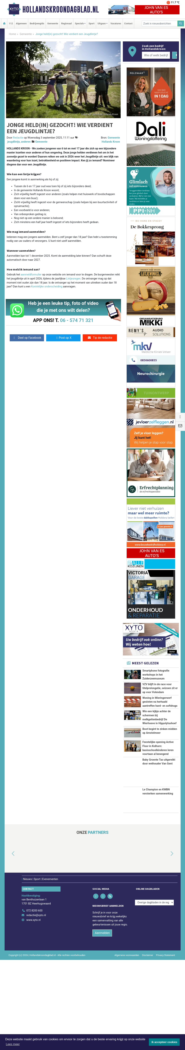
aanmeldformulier (31, 274)
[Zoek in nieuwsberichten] (160, 23)
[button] (9, 944)
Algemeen (21, 23)
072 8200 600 (34, 1000)
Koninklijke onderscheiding (46, 286)
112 (11, 23)
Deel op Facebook (26, 337)
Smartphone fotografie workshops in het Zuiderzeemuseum (155, 674)
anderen (26, 141)
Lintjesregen (73, 278)
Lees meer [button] (13, 1044)
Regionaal (66, 23)
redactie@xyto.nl (36, 1005)
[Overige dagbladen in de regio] (154, 992)
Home (12, 34)
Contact (128, 23)
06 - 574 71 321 (77, 320)
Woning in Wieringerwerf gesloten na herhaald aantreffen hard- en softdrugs (159, 730)
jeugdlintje (13, 141)
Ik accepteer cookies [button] (164, 1042)
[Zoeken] (180, 23)
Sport (91, 23)
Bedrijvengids (37, 23)
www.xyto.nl (33, 1010)
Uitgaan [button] (102, 23)
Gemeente (52, 23)
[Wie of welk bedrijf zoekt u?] (156, 55)
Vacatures (116, 23)
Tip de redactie (99, 337)
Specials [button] (79, 23)
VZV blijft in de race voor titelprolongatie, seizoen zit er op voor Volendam (160, 700)
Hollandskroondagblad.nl (60, 9)
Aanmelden (102, 1023)
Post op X (63, 337)
